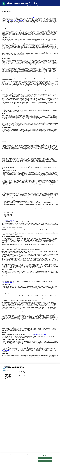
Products (7, 371)
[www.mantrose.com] (29, 3)
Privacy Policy (8, 377)
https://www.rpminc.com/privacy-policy (16, 20)
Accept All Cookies (44, 461)
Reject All (45, 458)
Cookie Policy (8, 379)
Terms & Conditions (9, 376)
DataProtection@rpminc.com (10, 220)
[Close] (58, 458)
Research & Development (10, 373)
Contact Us (7, 378)
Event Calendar (8, 374)
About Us (7, 370)
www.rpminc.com (34, 17)
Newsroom (7, 375)
